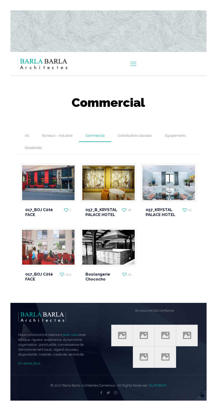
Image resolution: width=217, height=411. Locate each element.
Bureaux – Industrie (57, 136)
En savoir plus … (30, 363)
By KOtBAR (157, 385)
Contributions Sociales (135, 136)
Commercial (95, 136)
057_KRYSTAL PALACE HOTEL (160, 212)
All (27, 136)
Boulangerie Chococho (97, 277)
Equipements (175, 136)
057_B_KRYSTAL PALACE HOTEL (101, 212)
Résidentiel (33, 148)
